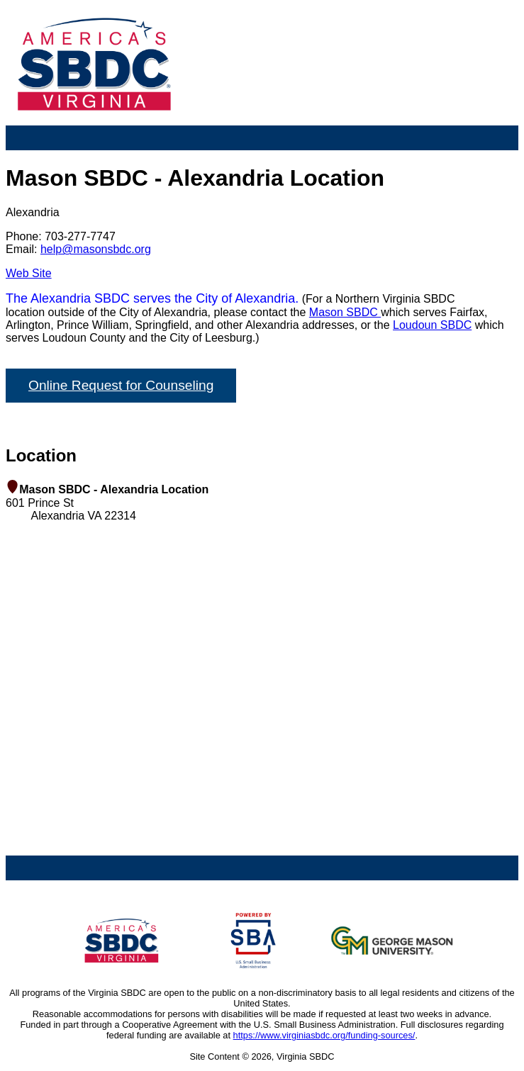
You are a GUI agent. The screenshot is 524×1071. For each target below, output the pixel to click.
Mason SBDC (345, 312)
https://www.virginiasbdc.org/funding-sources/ (324, 1035)
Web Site (29, 273)
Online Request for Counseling (120, 385)
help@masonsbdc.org (95, 249)
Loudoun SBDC (432, 325)
